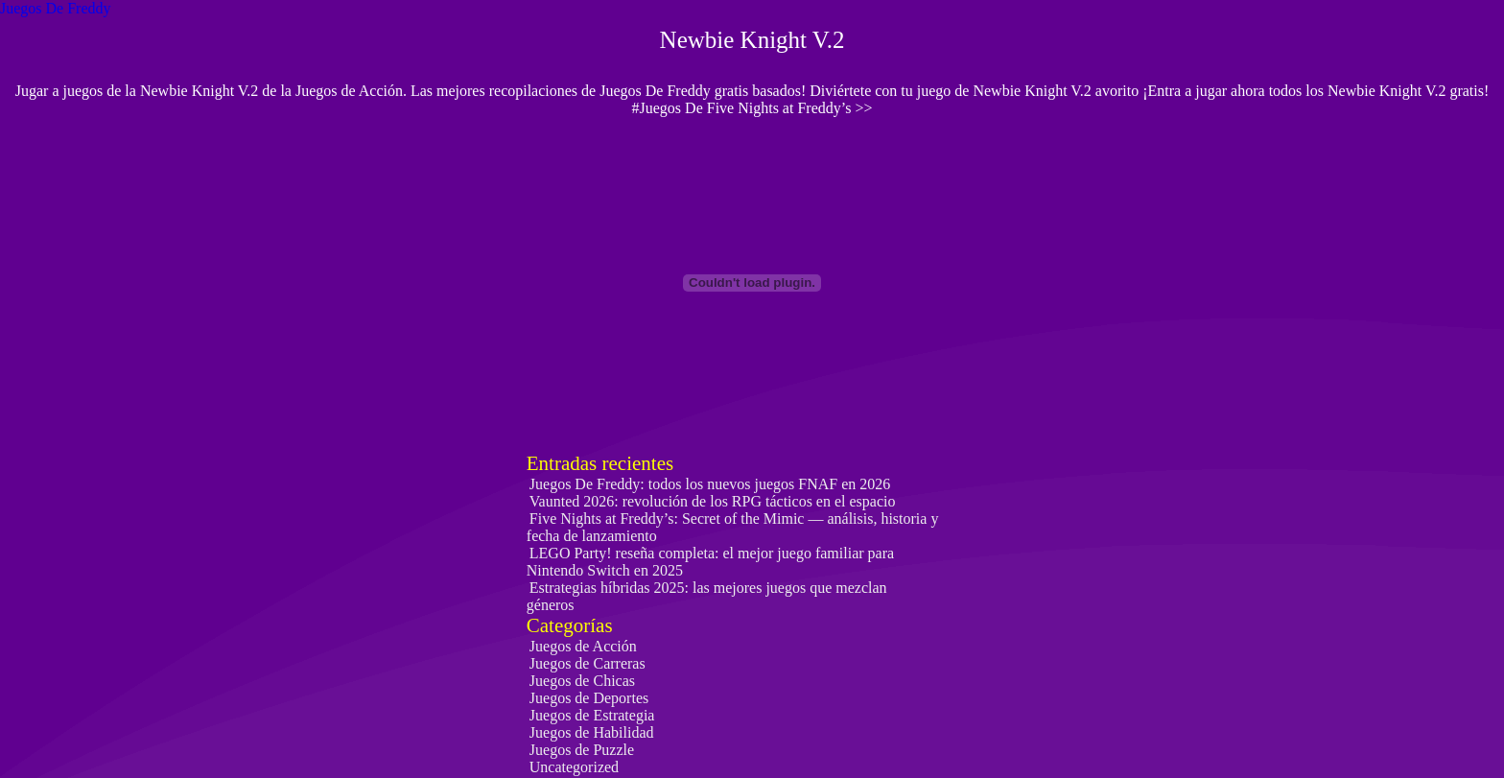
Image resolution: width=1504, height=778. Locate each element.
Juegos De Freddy (55, 8)
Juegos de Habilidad (591, 732)
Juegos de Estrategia (592, 715)
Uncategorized (574, 767)
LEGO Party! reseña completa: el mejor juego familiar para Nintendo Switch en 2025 (710, 561)
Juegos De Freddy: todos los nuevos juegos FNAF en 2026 (709, 484)
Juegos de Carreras (587, 663)
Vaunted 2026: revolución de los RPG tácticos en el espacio (712, 501)
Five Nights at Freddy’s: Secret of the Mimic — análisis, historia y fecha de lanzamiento (733, 527)
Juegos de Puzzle (581, 750)
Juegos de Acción (583, 646)
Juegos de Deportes (588, 698)
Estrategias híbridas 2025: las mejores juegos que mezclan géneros (707, 596)
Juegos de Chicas (582, 680)
